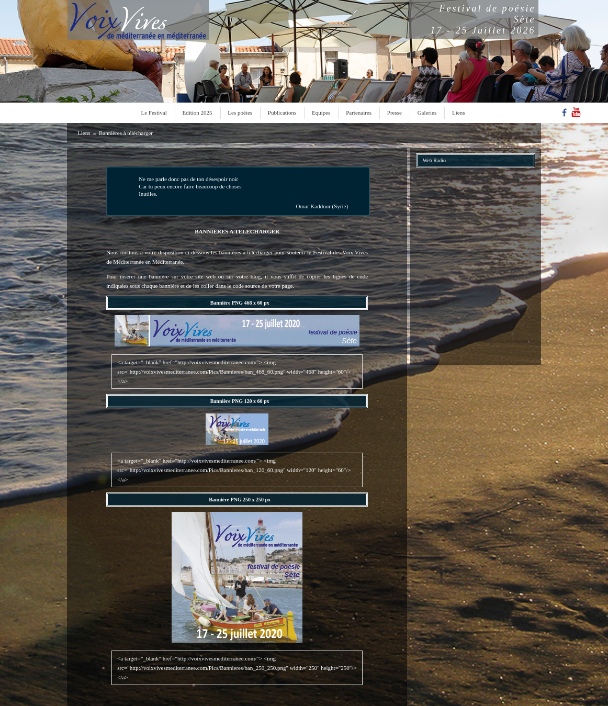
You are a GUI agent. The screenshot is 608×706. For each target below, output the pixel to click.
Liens (458, 112)
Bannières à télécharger (126, 133)
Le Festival (154, 112)
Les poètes (240, 112)
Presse (394, 112)
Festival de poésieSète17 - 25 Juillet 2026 (483, 19)
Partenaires (358, 112)
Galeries (427, 112)
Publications (282, 112)
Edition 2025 (197, 112)
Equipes (321, 112)
